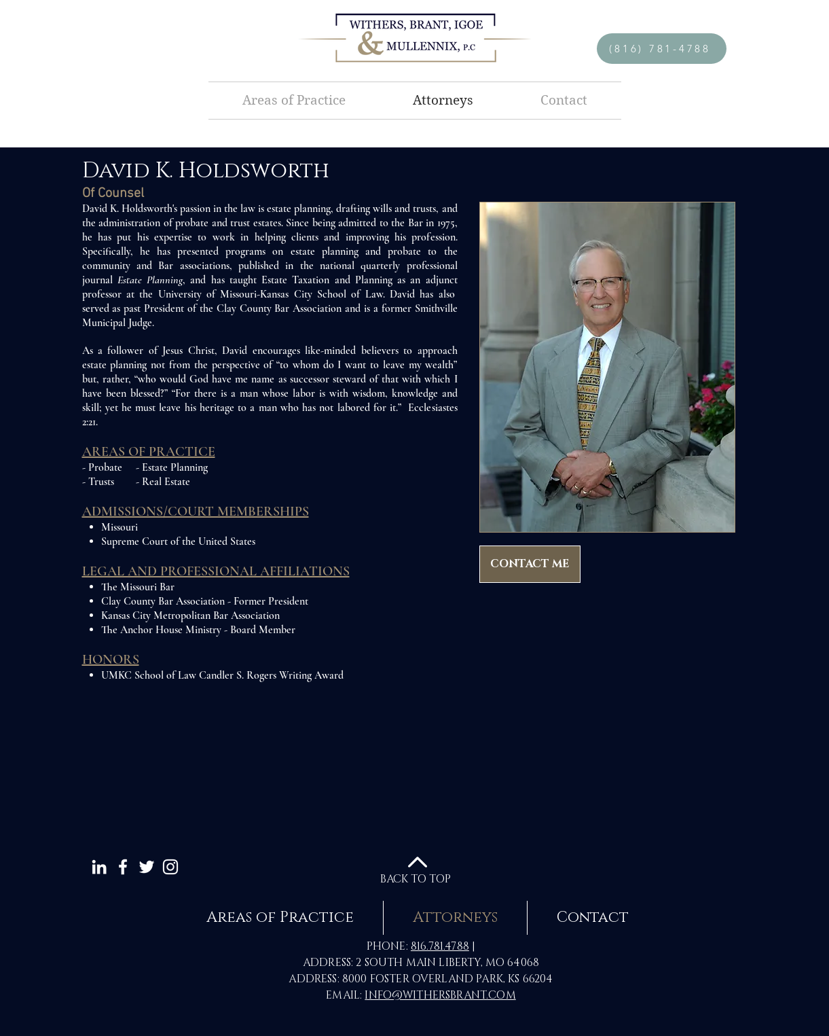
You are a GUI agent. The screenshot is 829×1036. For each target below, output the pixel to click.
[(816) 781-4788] (661, 48)
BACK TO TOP (415, 879)
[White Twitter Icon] (146, 867)
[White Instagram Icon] (170, 867)
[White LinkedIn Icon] (99, 867)
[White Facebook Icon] (123, 867)
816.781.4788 (440, 946)
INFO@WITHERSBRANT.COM (440, 995)
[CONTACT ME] (530, 564)
